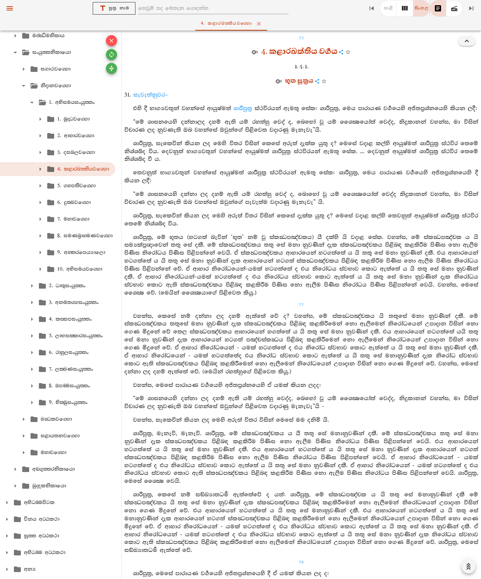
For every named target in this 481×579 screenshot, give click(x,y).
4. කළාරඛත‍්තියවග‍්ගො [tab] (242, 23)
